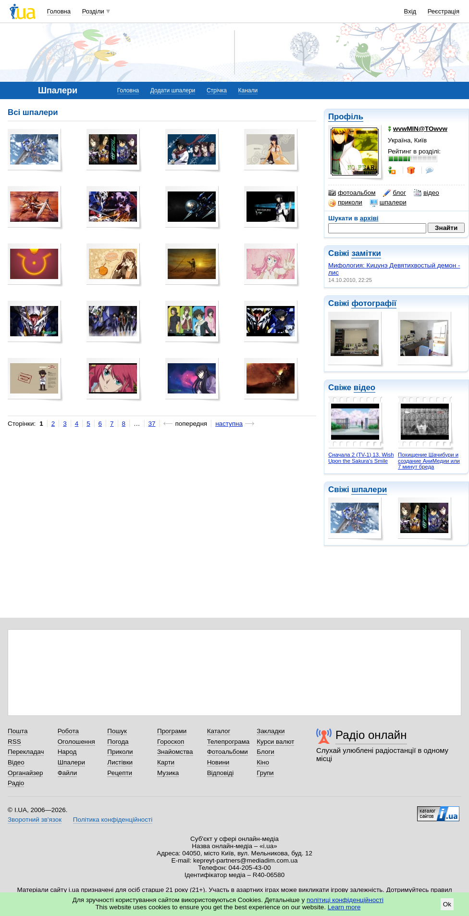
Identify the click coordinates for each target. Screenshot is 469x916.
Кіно (263, 762)
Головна (59, 11)
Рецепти (119, 772)
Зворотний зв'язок (35, 819)
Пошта (17, 731)
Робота (68, 731)
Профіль (345, 116)
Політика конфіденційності (112, 819)
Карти (165, 762)
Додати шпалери (172, 90)
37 (152, 423)
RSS (14, 741)
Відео (16, 762)
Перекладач (26, 751)
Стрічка (217, 90)
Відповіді (220, 772)
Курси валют (275, 741)
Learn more (344, 907)
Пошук (117, 731)
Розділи (93, 11)
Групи (265, 772)
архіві (369, 218)
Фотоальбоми (227, 751)
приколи (345, 202)
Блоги (265, 751)
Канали (248, 90)
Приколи (120, 751)
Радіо (16, 783)
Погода (117, 741)
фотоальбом (351, 193)
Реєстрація (443, 11)
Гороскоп (170, 741)
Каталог (219, 731)
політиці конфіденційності (345, 899)
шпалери (388, 202)
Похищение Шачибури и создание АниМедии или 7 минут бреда (429, 461)
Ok (447, 904)
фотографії (373, 303)
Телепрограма (228, 741)
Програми (171, 731)
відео (426, 193)
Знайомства (175, 751)
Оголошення (76, 741)
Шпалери (71, 762)
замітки (366, 253)
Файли (67, 772)
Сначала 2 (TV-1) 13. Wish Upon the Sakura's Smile (361, 458)
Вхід (410, 11)
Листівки (120, 762)
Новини (218, 762)
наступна (229, 423)
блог (394, 193)
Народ (67, 751)
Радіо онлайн (371, 734)
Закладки (270, 731)
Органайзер (25, 772)
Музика (168, 772)
